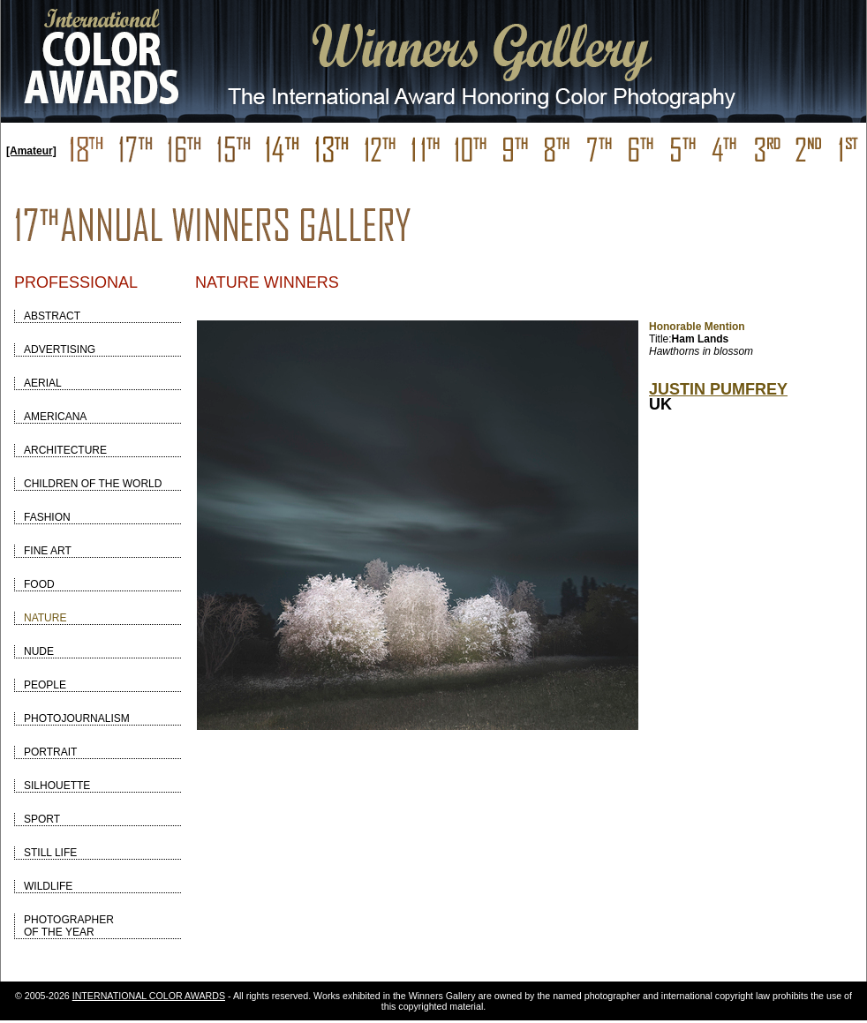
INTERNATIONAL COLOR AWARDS (148, 995)
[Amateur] (31, 151)
